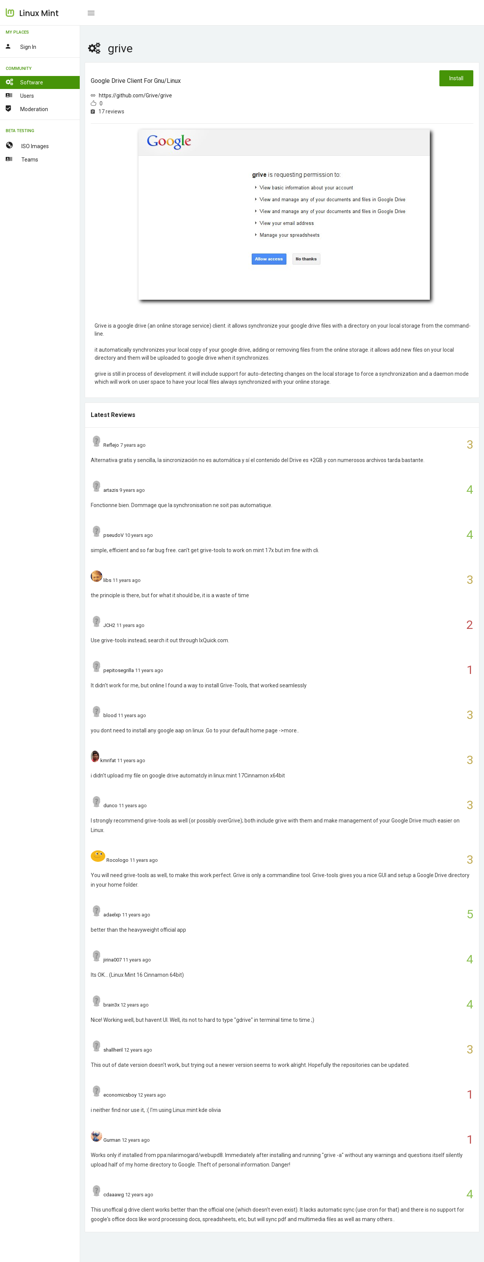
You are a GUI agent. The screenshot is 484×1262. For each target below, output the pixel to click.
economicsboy (120, 1095)
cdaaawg (113, 1194)
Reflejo (111, 445)
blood (110, 715)
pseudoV (113, 535)
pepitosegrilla (118, 670)
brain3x (111, 1005)
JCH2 (109, 625)
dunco (110, 805)
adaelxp (112, 915)
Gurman (112, 1140)
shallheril (113, 1050)
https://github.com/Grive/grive (135, 95)
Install (456, 78)
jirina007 (112, 960)
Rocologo (117, 860)
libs (107, 580)
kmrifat (108, 760)
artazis (110, 490)
